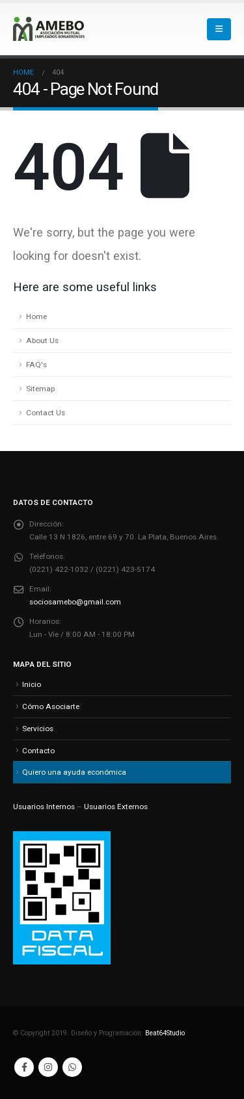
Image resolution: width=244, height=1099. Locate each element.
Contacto (38, 750)
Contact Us (45, 412)
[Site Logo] (49, 29)
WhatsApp (72, 1067)
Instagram (48, 1067)
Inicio (31, 684)
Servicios (37, 728)
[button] (219, 29)
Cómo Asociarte (50, 706)
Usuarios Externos (116, 806)
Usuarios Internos (44, 806)
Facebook (24, 1067)
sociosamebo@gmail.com (75, 601)
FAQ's (36, 364)
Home (36, 316)
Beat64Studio (165, 1033)
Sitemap (40, 388)
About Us (42, 340)
